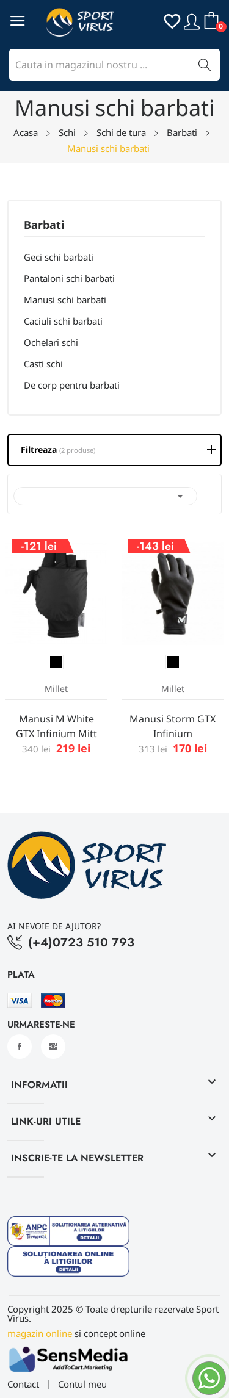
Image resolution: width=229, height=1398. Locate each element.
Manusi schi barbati (65, 300)
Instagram (53, 1046)
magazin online (39, 1333)
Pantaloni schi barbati (69, 278)
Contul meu (82, 1384)
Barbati (44, 225)
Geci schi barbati (58, 257)
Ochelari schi (51, 342)
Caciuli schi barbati (63, 321)
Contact (23, 1384)
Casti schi (43, 364)
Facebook (19, 1046)
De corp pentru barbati (72, 385)
